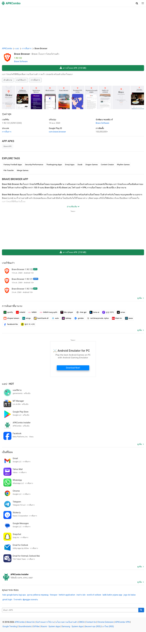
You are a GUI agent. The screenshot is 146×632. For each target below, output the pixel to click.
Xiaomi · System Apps (50, 626)
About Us (30, 622)
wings (26, 318)
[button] (137, 3)
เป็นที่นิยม (7, 452)
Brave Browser (22, 53)
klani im (117, 318)
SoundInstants (25, 626)
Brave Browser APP (15, 179)
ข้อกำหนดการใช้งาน (45, 622)
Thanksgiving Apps (54, 164)
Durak (80, 164)
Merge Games (22, 170)
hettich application (67, 595)
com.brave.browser (57, 132)
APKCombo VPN (122, 622)
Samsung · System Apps (72, 626)
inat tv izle (81, 595)
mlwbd (20, 312)
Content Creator (107, 164)
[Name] (70, 610)
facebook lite (11, 324)
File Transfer (9, 170)
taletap (66, 318)
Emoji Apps (70, 164)
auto (55, 318)
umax (121, 312)
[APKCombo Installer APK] (73, 576)
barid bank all (41, 318)
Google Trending (10, 626)
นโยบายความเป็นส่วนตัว (66, 622)
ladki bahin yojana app (112, 595)
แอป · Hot (8, 383)
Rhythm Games (123, 164)
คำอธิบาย (8, 80)
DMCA (82, 622)
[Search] (141, 610)
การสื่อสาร (35, 80)
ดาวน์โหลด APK (73, 68)
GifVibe (36, 626)
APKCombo (7, 48)
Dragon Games (92, 164)
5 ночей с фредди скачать (26, 599)
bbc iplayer (66, 312)
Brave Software (21, 61)
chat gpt (81, 312)
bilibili (32, 312)
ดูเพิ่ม (139, 298)
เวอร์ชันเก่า (21, 80)
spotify (8, 312)
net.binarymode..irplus (98, 318)
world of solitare (94, 595)
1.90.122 (12, 123)
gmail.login (7, 599)
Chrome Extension (105, 622)
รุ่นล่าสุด (6, 113)
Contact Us (91, 622)
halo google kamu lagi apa (14, 595)
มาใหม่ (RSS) (108, 626)
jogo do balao (130, 595)
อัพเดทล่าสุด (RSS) (93, 626)
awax (129, 318)
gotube (79, 318)
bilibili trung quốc (48, 312)
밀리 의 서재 (28, 324)
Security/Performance (34, 164)
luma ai (94, 312)
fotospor (53, 595)
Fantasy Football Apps (13, 164)
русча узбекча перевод (37, 595)
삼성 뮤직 (108, 312)
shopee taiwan (11, 318)
